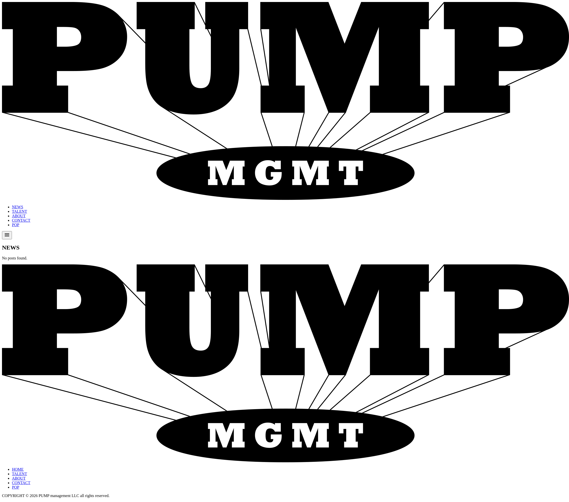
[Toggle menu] (7, 235)
